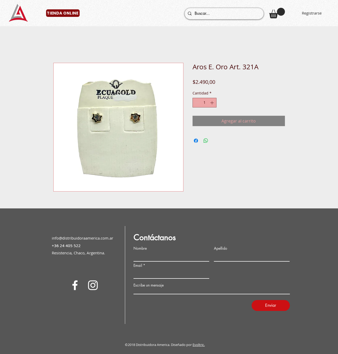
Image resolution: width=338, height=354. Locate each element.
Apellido (220, 248)
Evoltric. (199, 344)
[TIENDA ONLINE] (63, 13)
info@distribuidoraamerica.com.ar (82, 238)
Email (137, 265)
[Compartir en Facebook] (196, 141)
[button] (277, 13)
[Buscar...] (224, 13)
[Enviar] (271, 305)
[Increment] (212, 102)
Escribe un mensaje (148, 285)
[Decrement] (196, 102)
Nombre (140, 248)
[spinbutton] (204, 102)
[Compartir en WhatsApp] (206, 141)
